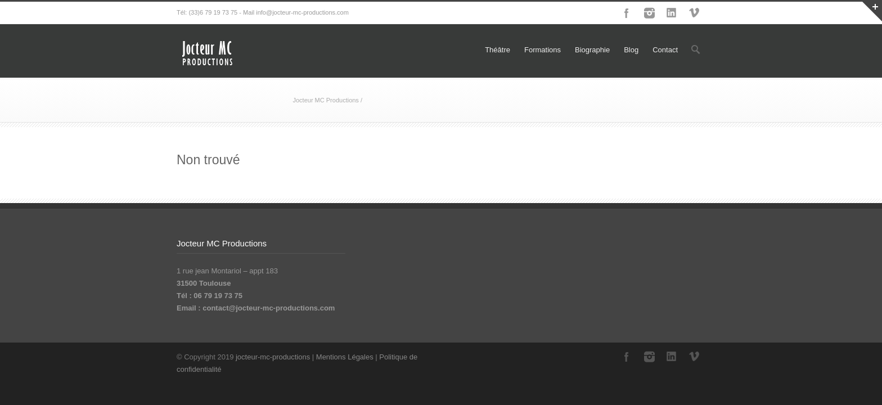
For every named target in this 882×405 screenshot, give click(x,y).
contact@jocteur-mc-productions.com (268, 308)
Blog (631, 50)
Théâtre (497, 50)
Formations (542, 50)
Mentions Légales (345, 357)
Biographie (592, 50)
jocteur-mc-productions (273, 357)
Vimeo (694, 13)
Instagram (649, 13)
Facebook (626, 13)
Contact (665, 50)
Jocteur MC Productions (325, 100)
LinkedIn (671, 13)
